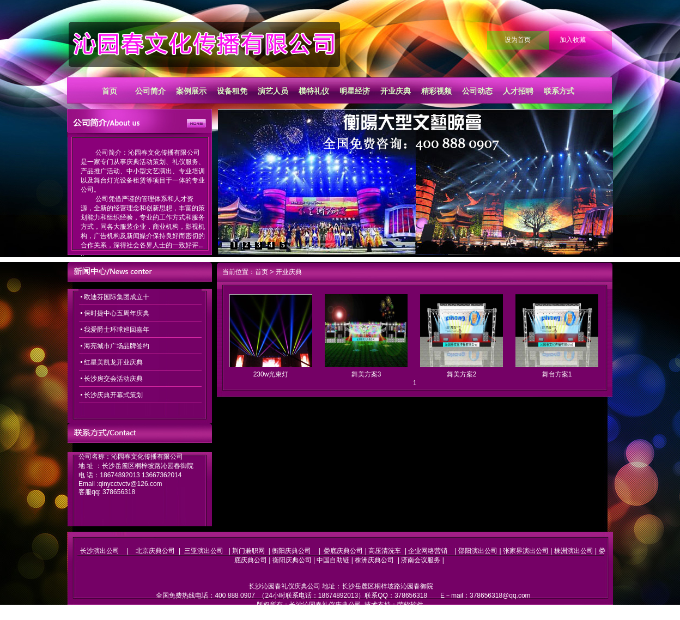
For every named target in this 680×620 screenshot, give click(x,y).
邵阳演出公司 (477, 551)
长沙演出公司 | (108, 551)
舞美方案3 (366, 371)
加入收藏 (573, 40)
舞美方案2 (461, 371)
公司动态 (477, 91)
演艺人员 (273, 91)
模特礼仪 (314, 91)
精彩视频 (436, 91)
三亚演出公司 (203, 551)
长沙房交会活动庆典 (113, 378)
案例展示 (191, 91)
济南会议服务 (420, 560)
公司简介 (150, 91)
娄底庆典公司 (343, 551)
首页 (109, 91)
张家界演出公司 (526, 551)
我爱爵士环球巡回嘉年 (116, 329)
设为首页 (518, 40)
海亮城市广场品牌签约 (116, 346)
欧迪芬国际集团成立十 (116, 297)
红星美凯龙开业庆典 (113, 362)
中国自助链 (333, 560)
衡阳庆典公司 (291, 551)
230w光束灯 (270, 371)
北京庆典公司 (155, 551)
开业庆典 (395, 91)
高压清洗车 (384, 551)
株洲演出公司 (573, 551)
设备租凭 (232, 91)
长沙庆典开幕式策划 (113, 395)
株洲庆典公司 (374, 560)
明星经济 (354, 91)
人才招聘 (518, 91)
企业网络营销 (427, 551)
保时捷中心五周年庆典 (116, 313)
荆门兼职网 (248, 551)
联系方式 (559, 91)
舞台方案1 (556, 371)
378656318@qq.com (500, 595)
